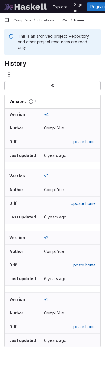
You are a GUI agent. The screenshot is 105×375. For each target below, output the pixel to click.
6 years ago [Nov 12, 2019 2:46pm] (55, 155)
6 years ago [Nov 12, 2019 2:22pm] (55, 217)
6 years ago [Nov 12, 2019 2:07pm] (55, 340)
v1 (46, 299)
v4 (46, 114)
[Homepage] (25, 6)
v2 (46, 237)
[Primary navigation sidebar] (6, 20)
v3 (46, 176)
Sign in (78, 5)
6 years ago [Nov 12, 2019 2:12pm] (55, 278)
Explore (60, 6)
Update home (83, 141)
